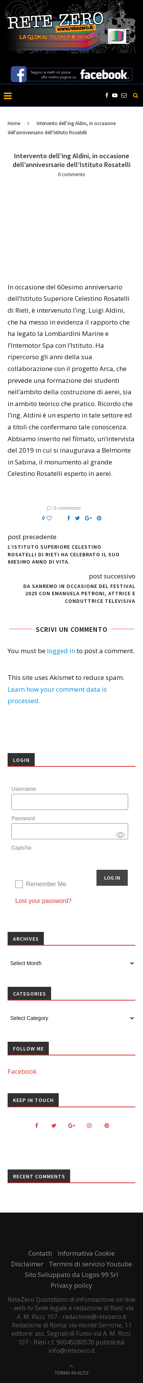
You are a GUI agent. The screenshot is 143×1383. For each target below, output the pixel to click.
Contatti (40, 1253)
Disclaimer (27, 1263)
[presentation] (55, 867)
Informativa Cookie (86, 1253)
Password (23, 818)
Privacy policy (71, 1285)
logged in (61, 650)
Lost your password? (43, 901)
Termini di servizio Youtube (90, 1263)
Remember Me (46, 884)
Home (14, 123)
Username (23, 789)
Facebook (22, 1071)
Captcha (21, 848)
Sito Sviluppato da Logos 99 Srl (71, 1274)
